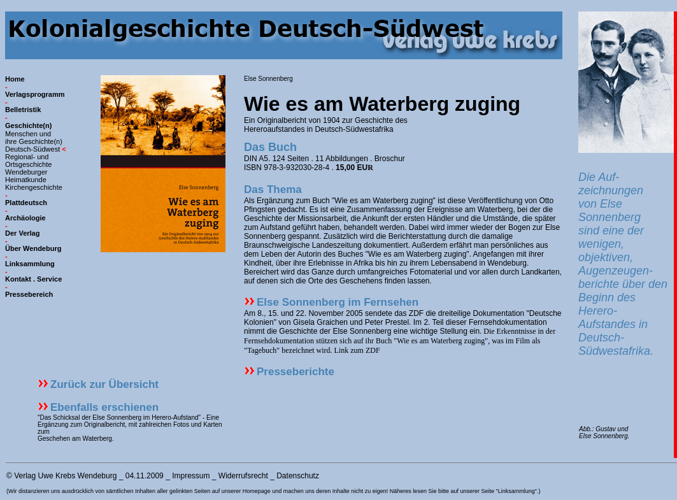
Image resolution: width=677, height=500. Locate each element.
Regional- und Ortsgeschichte (28, 160)
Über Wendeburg (33, 248)
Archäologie (25, 218)
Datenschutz (297, 475)
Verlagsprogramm (35, 94)
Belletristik (23, 109)
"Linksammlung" (515, 491)
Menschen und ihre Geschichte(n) (33, 137)
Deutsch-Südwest (32, 149)
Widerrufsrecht (243, 475)
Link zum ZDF (357, 350)
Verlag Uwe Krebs (44, 475)
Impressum (191, 475)
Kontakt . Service (33, 279)
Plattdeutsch (26, 202)
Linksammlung (30, 264)
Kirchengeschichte (33, 187)
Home (15, 79)
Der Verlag (22, 233)
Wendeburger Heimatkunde (26, 175)
